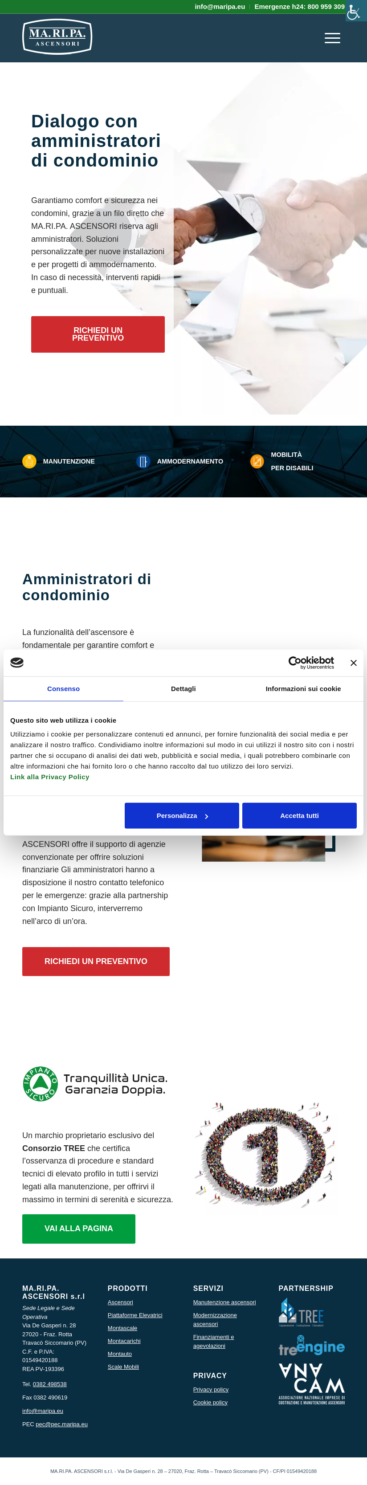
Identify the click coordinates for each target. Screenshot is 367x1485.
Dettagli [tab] (183, 688)
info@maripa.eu (42, 1411)
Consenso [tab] (63, 688)
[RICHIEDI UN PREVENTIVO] (98, 334)
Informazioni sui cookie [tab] (303, 688)
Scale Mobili (123, 1366)
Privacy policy (210, 1389)
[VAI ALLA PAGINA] (78, 1229)
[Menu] (332, 37)
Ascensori (120, 1302)
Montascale (122, 1328)
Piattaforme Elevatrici (135, 1315)
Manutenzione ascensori (224, 1302)
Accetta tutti (299, 815)
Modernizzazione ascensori (215, 1319)
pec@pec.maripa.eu (62, 1424)
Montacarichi (124, 1341)
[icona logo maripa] (57, 42)
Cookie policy (210, 1402)
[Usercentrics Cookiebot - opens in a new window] (295, 662)
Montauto (120, 1354)
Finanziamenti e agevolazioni (213, 1341)
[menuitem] (220, 6)
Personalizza (182, 815)
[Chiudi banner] (354, 662)
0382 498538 (50, 1384)
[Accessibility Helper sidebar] (356, 10)
